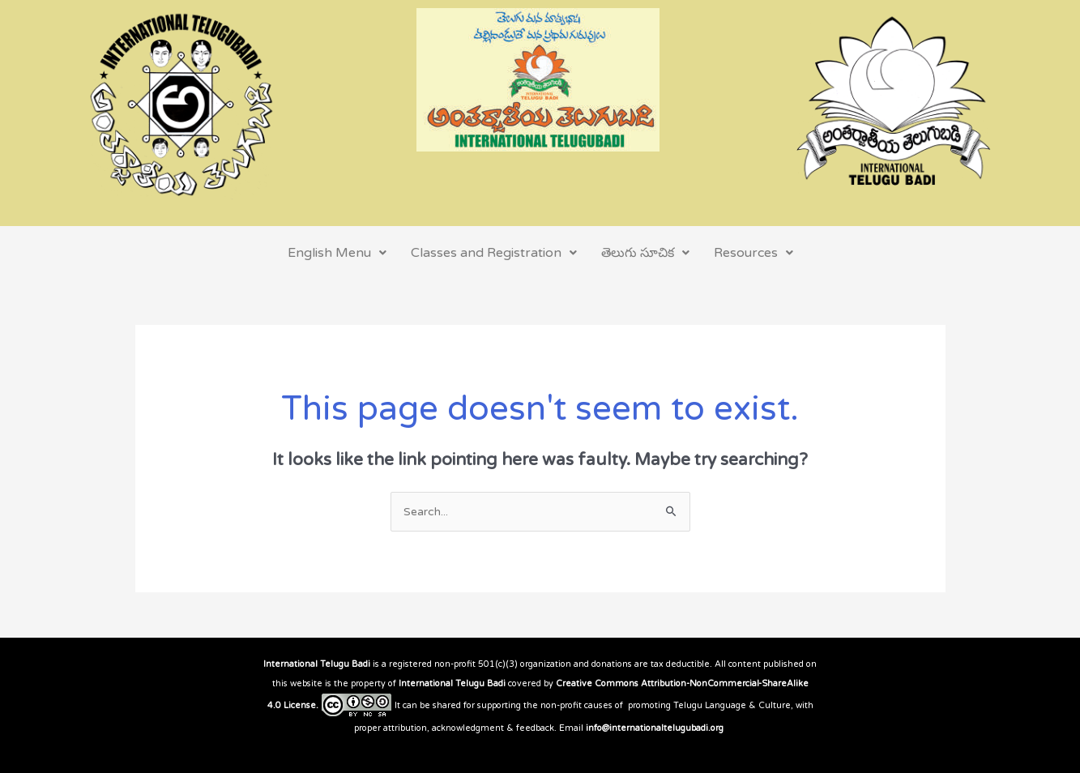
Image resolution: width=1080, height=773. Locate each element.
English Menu (337, 253)
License (300, 705)
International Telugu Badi (316, 664)
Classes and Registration (494, 253)
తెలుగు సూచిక (645, 253)
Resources (753, 253)
